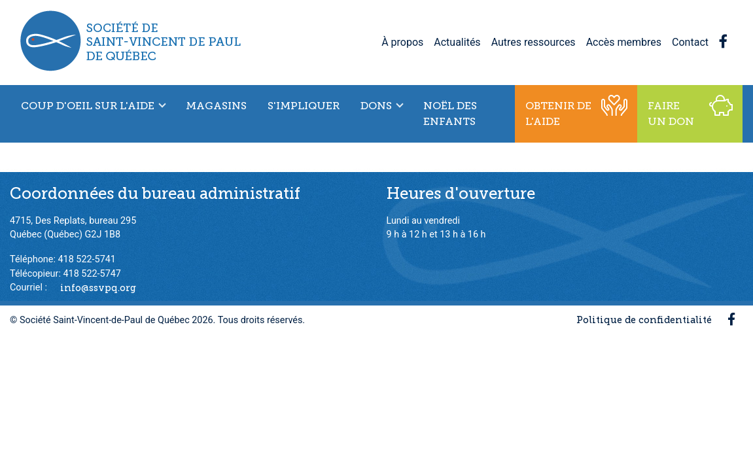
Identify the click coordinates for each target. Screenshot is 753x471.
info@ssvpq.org (98, 287)
